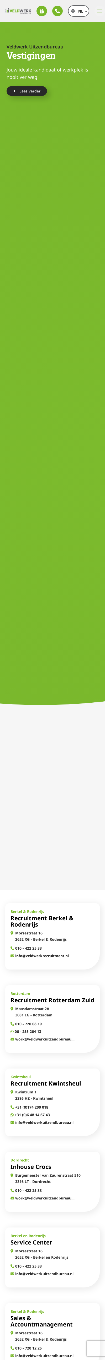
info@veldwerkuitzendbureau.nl (42, 1122)
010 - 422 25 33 (26, 948)
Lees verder (26, 91)
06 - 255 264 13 (25, 1031)
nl (80, 11)
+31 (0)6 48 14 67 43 (30, 1114)
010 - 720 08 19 (26, 1023)
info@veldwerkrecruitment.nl (39, 955)
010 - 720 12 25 (26, 1348)
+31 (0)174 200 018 (29, 1107)
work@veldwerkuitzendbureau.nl (42, 1039)
